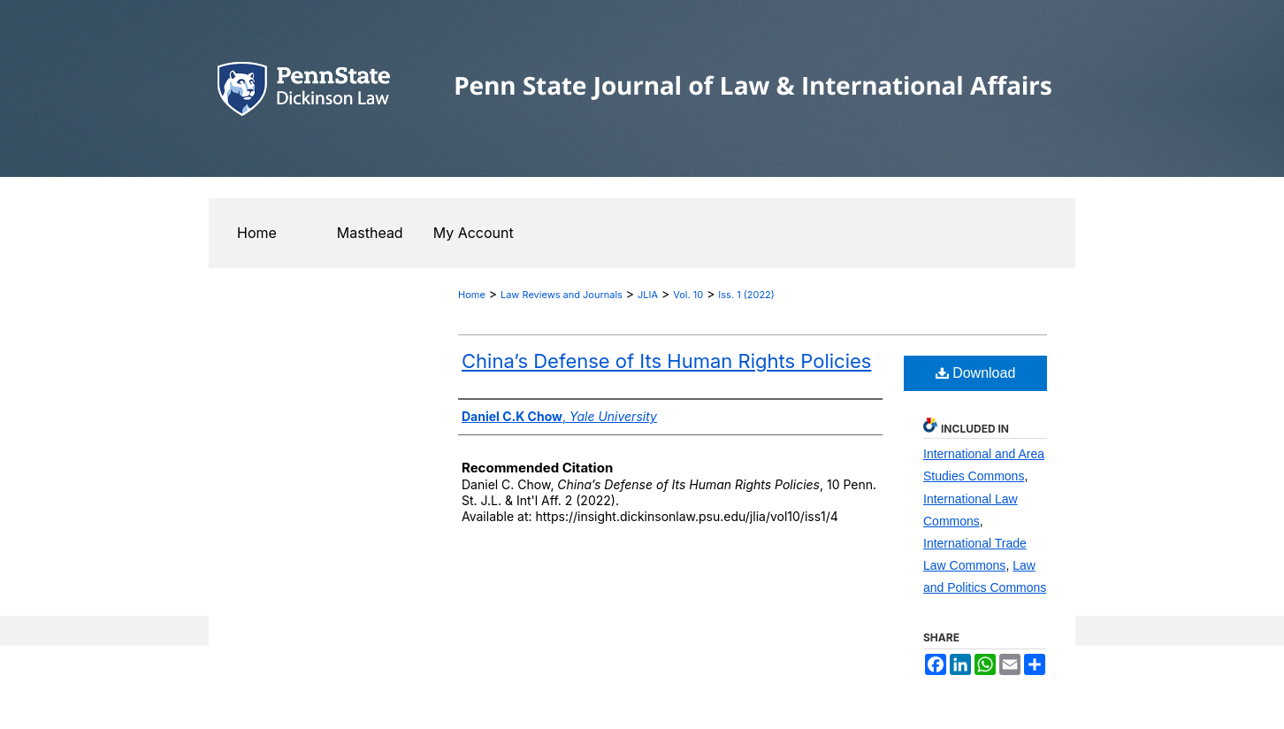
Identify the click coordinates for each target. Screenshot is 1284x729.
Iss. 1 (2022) (746, 294)
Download (976, 372)
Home (471, 294)
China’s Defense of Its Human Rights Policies (666, 360)
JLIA (648, 294)
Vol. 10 (688, 294)
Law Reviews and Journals (562, 294)
